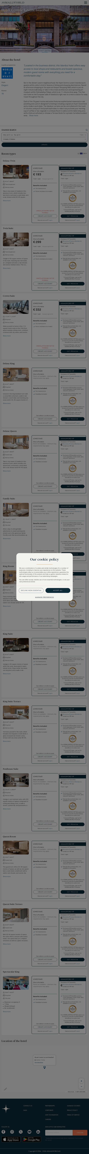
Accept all (57, 590)
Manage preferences (44, 597)
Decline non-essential (31, 590)
